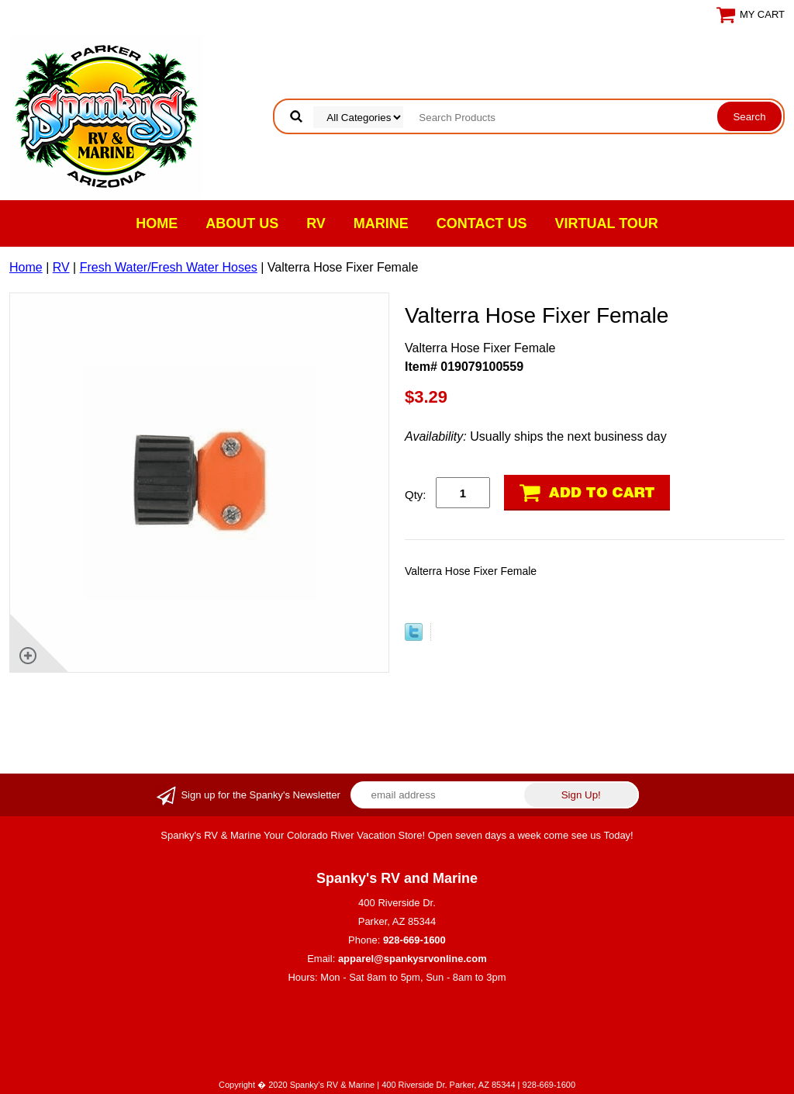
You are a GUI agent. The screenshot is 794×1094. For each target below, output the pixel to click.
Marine (381, 223)
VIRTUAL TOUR (606, 223)
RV (316, 223)
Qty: (415, 494)
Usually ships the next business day (536, 436)
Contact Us (482, 223)
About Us (241, 223)
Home (157, 223)
